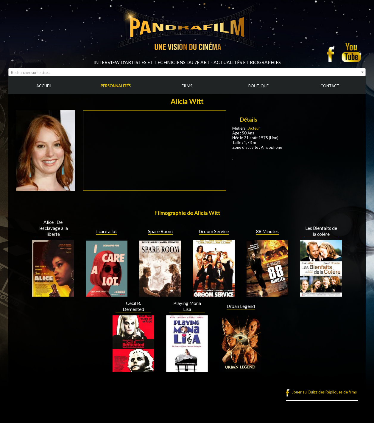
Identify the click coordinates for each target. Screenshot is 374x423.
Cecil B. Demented (133, 306)
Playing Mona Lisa (187, 306)
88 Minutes (267, 231)
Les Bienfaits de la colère (321, 231)
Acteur (254, 128)
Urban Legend (241, 306)
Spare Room (160, 231)
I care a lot (106, 231)
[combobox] (187, 72)
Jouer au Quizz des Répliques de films (324, 392)
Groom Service (214, 231)
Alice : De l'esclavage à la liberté (53, 228)
